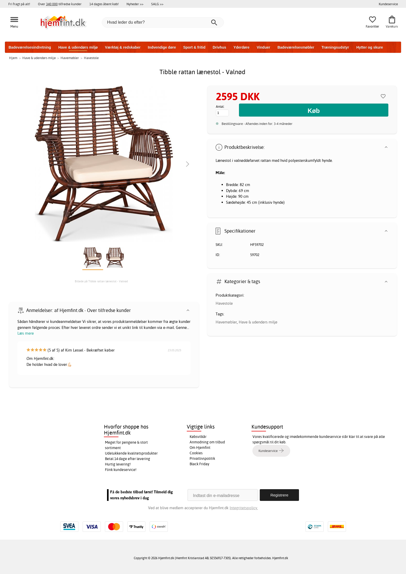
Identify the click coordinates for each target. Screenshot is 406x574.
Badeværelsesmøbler (295, 47)
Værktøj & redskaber (123, 47)
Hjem (13, 58)
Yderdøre (241, 47)
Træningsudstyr (335, 47)
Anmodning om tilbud (207, 442)
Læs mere (25, 333)
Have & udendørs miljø (78, 47)
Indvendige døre (162, 47)
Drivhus (219, 47)
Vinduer (263, 47)
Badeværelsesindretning (30, 47)
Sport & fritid (194, 47)
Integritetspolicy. (244, 507)
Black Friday (199, 464)
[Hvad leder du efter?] (163, 22)
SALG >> (157, 4)
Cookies (196, 453)
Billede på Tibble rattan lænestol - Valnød (101, 281)
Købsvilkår (198, 436)
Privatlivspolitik (202, 458)
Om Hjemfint (200, 447)
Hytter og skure (369, 47)
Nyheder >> (135, 4)
